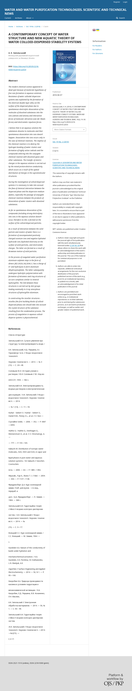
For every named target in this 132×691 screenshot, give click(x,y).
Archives (18, 18)
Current (8, 18)
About (29, 18)
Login (125, 2)
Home (11, 26)
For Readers (97, 45)
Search (122, 18)
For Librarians (98, 53)
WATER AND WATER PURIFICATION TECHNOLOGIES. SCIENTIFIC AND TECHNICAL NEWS (66, 11)
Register (117, 2)
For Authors (97, 49)
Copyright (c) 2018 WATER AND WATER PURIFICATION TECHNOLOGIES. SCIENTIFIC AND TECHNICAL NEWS (67, 165)
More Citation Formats (62, 129)
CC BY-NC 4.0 (75, 245)
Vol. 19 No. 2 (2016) (33, 26)
